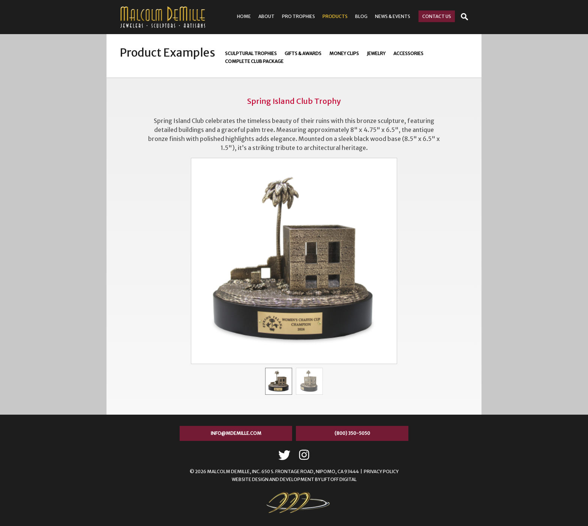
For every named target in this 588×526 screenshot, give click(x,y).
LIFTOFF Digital (339, 479)
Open (464, 16)
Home (244, 16)
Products (335, 16)
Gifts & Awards (303, 53)
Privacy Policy (381, 471)
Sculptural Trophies (251, 53)
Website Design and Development (273, 479)
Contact (436, 16)
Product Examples (167, 52)
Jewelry (376, 53)
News (392, 16)
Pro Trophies (298, 16)
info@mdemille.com (236, 433)
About (266, 16)
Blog (361, 16)
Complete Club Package (254, 61)
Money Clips (344, 53)
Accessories (408, 53)
